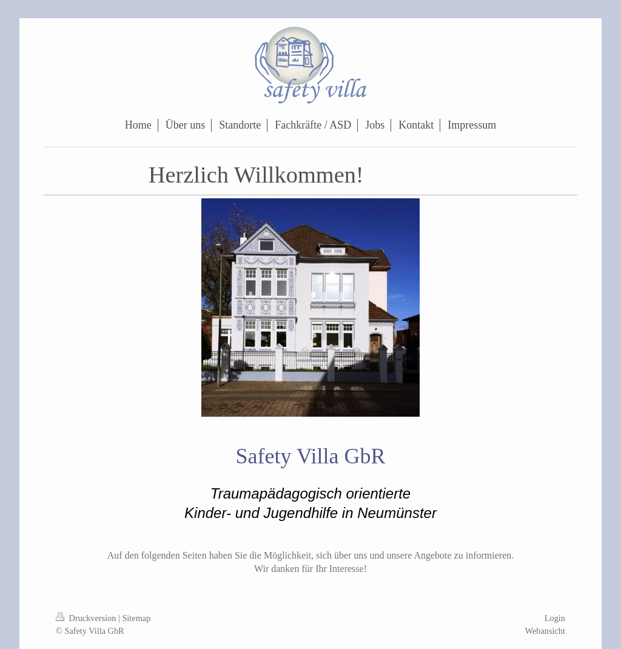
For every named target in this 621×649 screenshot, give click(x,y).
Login (555, 618)
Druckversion (87, 618)
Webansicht (545, 631)
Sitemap (136, 618)
